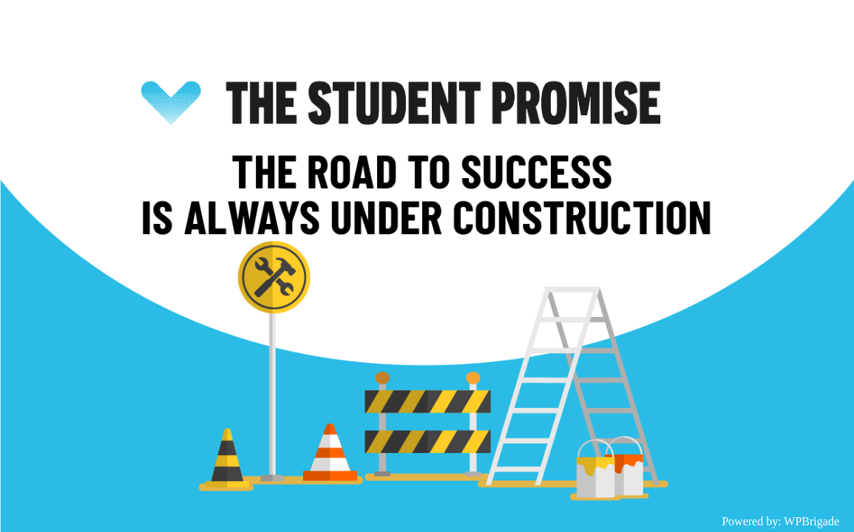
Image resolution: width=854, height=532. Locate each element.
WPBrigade (811, 521)
